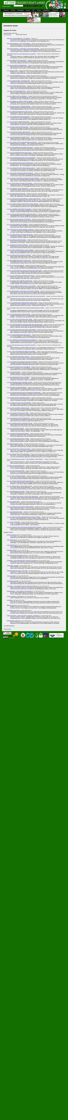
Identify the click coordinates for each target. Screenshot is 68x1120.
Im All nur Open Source (15, 265)
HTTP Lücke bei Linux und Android (18, 367)
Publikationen (46, 10)
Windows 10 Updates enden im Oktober (20, 101)
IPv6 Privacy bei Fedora (15, 470)
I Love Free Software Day (16, 91)
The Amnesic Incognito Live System (18, 449)
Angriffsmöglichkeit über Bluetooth (18, 116)
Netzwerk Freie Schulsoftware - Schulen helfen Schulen (24, 198)
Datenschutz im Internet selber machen (19, 486)
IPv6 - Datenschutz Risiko (16, 476)
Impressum (8, 6)
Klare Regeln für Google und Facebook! (20, 183)
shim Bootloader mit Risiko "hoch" (18, 137)
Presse (39, 10)
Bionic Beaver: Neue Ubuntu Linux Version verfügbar (23, 291)
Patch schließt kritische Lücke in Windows (20, 250)
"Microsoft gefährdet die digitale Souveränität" (21, 351)
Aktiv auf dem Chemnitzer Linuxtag (18, 397)
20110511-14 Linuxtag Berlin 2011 (16, 465)
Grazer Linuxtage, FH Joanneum (15, 596)
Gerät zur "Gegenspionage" (16, 239)
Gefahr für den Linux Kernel (16, 60)
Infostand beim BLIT (14, 511)
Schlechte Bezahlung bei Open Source (19, 111)
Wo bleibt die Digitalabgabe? (17, 65)
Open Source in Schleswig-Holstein (18, 106)
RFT (33, 10)
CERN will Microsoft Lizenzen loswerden (20, 234)
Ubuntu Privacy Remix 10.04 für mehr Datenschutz (22, 496)
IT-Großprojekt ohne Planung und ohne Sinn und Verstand (24, 270)
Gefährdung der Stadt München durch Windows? (22, 340)
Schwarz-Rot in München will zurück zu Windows (22, 361)
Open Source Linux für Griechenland (19, 402)
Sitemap (4, 6)
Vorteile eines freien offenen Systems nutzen (21, 168)
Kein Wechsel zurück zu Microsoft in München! (21, 345)
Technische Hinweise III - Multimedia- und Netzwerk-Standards (23, 48)
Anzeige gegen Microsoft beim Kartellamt (20, 173)
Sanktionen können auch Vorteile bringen (20, 162)
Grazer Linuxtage (11, 576)
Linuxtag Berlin (13, 501)
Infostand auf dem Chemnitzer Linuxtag (19, 382)
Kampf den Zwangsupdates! (17, 387)
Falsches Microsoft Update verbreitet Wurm (20, 481)
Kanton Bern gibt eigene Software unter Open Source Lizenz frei (26, 296)
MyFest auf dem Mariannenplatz (18, 433)
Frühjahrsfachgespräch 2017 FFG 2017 (17, 570)
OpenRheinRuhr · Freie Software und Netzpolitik (19, 591)
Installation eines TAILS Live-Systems (19, 209)
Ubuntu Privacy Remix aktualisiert (18, 454)
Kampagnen (20, 10)
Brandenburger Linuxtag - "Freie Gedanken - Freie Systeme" (25, 459)
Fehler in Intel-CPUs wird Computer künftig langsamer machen (25, 307)
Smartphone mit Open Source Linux (19, 260)
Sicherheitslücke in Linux (16, 75)
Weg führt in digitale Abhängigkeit (18, 121)
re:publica (9, 600)
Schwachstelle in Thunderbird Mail (18, 80)
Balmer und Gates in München (17, 245)
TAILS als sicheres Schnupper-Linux (16, 555)
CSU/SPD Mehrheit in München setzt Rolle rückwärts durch (25, 324)
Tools (63, 10)
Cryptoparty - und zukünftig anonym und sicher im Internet (22, 560)
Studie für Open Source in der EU (18, 356)
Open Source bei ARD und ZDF (17, 127)
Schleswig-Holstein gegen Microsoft (18, 132)
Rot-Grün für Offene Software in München (20, 229)
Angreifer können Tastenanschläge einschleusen (22, 142)
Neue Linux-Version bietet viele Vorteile (19, 319)
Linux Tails (12, 70)
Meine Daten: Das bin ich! (16, 193)
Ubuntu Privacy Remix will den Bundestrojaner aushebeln (24, 527)
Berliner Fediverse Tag (13, 534)
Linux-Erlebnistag (11, 540)
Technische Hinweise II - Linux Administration (18, 43)
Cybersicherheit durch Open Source (19, 334)
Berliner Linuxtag (11, 605)
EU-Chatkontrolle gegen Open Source (19, 152)
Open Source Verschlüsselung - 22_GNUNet (18, 38)
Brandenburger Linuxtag (16, 491)
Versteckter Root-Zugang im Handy (18, 314)
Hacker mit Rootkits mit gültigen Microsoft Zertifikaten (23, 178)
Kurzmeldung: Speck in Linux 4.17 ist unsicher (21, 286)
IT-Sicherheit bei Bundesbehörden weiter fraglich (22, 302)
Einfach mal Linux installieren (17, 96)
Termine (28, 10)
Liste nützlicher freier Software (17, 224)
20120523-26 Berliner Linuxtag (15, 443)
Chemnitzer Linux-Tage (13, 610)
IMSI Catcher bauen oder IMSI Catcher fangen (21, 329)
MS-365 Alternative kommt (16, 86)
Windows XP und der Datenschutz (18, 418)
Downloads (55, 10)
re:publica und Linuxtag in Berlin (18, 413)
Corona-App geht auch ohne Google (19, 219)
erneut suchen (7, 34)
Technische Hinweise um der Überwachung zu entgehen (21, 53)
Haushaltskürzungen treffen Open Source (20, 147)
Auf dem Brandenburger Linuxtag (18, 438)
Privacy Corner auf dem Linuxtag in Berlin (20, 506)
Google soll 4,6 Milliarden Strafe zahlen (19, 280)
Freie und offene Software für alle (18, 408)
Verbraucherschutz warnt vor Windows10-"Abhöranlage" (24, 392)
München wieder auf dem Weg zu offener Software (22, 204)
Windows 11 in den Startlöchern (17, 188)
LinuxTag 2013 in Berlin (15, 428)
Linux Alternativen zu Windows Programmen (21, 275)
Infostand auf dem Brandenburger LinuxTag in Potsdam (23, 517)
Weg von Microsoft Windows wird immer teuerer (22, 214)
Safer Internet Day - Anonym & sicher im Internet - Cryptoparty (23, 615)
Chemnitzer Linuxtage (12, 565)
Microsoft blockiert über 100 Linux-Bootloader (21, 157)
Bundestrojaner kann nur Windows (18, 377)
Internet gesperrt (14, 372)
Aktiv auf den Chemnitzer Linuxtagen (19, 255)
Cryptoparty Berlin (12, 550)
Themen (13, 10)
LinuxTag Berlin (13, 522)
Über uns (6, 10)
